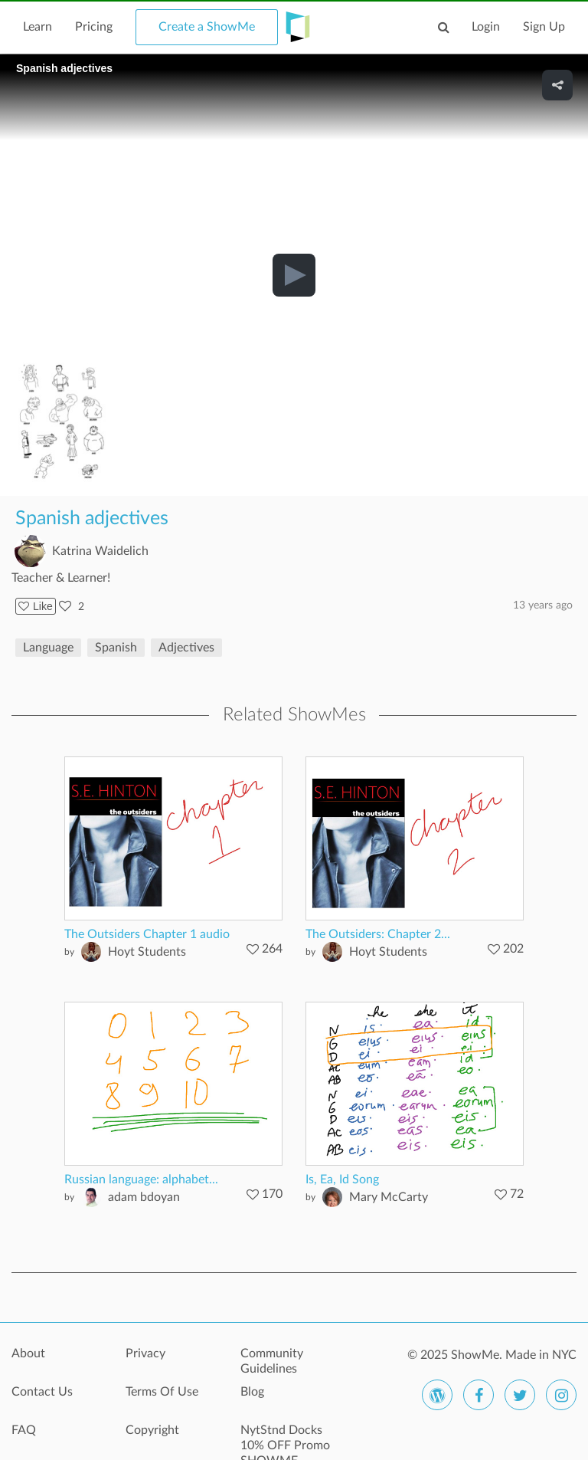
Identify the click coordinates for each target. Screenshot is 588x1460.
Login (486, 27)
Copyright (152, 1430)
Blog (252, 1392)
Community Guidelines (271, 1361)
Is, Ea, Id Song (342, 1179)
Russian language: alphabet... (141, 1179)
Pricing (94, 27)
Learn (37, 27)
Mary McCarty (388, 1197)
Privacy (145, 1353)
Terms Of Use (162, 1392)
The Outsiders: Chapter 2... (377, 934)
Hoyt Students (147, 952)
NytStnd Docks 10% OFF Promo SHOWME (285, 1438)
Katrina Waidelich (100, 551)
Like (35, 606)
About (28, 1353)
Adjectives (186, 647)
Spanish (116, 647)
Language (48, 647)
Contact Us (42, 1392)
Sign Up (544, 27)
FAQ (23, 1430)
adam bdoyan (144, 1197)
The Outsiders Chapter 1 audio (147, 934)
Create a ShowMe (206, 27)
